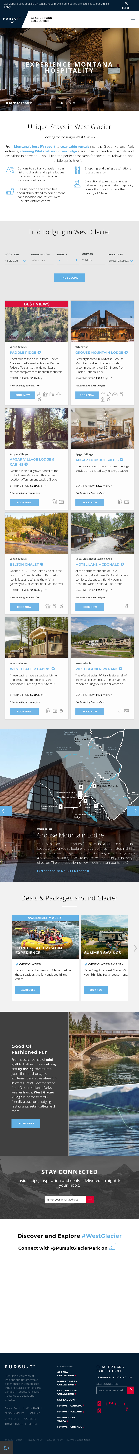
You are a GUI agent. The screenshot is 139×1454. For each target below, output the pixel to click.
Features (115, 254)
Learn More (26, 1123)
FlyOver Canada (69, 1405)
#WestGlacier (102, 1236)
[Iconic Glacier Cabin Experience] (45, 937)
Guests (87, 254)
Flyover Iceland (69, 1411)
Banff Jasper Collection (67, 1383)
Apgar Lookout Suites (97, 460)
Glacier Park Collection (67, 1392)
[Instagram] (117, 1403)
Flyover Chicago (70, 1426)
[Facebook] (98, 1403)
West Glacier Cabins (30, 669)
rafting (50, 1064)
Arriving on (40, 254)
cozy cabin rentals (74, 146)
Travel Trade (14, 1424)
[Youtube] (126, 1403)
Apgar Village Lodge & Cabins (32, 462)
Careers (30, 1418)
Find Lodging (69, 277)
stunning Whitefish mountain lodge (48, 151)
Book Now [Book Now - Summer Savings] (96, 989)
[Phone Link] (7, 1447)
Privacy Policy (35, 1439)
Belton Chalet (24, 565)
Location (12, 254)
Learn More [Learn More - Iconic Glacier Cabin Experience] (28, 989)
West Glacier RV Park (96, 669)
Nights (62, 254)
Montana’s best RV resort (34, 146)
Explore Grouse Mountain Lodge (61, 870)
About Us (11, 1407)
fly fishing (26, 1069)
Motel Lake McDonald (97, 565)
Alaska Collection (65, 1374)
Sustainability (15, 1413)
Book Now (22, 395)
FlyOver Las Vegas (66, 1419)
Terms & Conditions (78, 1439)
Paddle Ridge (23, 353)
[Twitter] (108, 1403)
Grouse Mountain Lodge (99, 353)
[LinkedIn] (98, 1410)
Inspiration (31, 1407)
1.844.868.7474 (105, 1377)
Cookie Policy (55, 1439)
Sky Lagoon (66, 1399)
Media (33, 1424)
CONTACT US (124, 1377)
